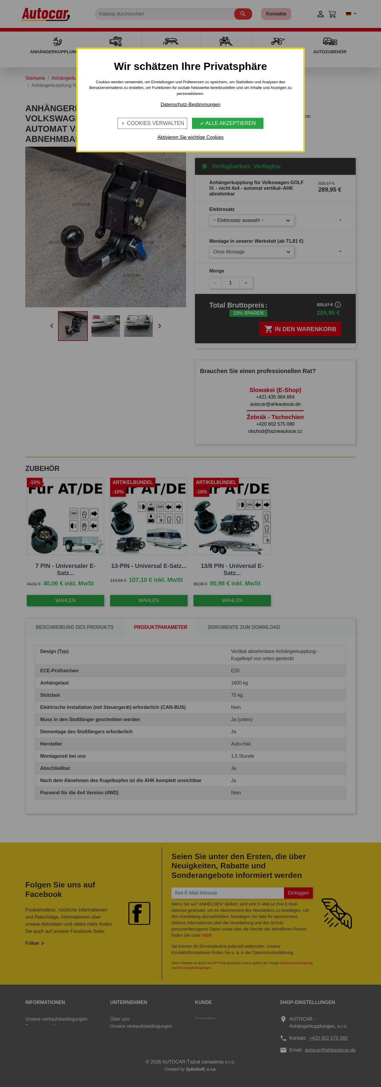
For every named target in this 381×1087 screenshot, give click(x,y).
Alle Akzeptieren (227, 123)
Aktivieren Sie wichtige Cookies (190, 137)
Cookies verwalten (152, 123)
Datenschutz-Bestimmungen (191, 104)
